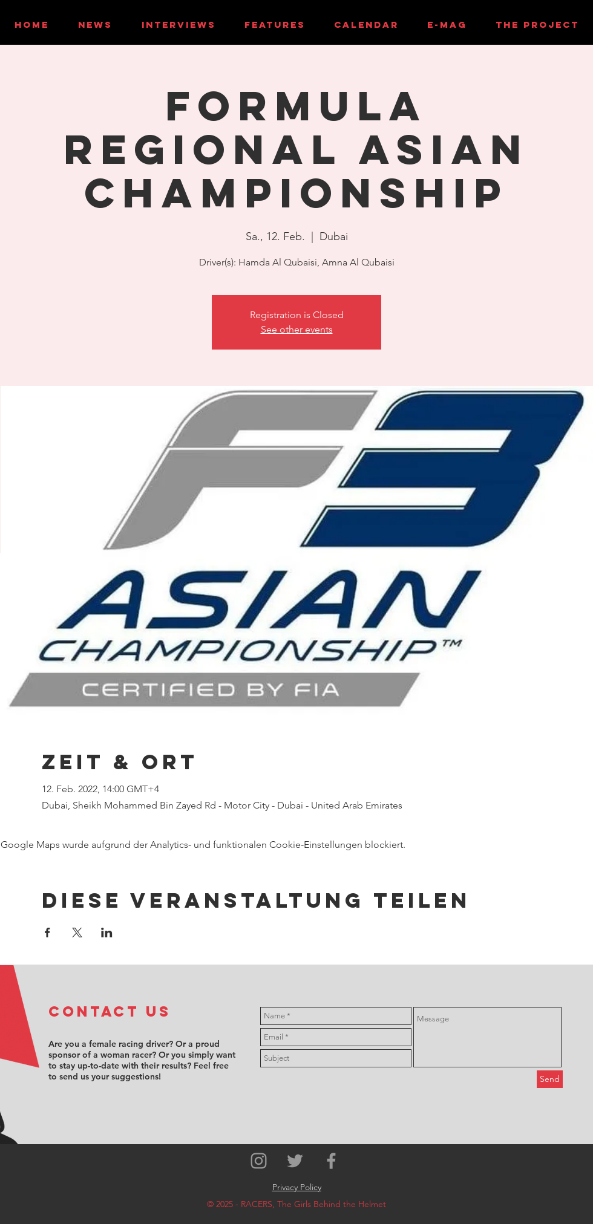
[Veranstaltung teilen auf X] (77, 932)
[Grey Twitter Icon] (295, 1160)
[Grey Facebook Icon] (331, 1160)
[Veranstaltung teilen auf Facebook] (47, 932)
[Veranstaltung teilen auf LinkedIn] (107, 932)
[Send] (550, 1079)
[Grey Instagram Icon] (258, 1160)
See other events (297, 329)
